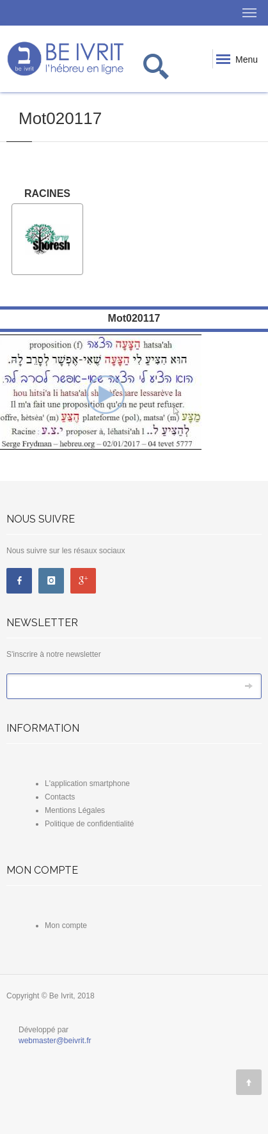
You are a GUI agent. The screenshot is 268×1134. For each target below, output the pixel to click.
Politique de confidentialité (89, 823)
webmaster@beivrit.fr (55, 1040)
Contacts (60, 796)
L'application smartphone (87, 783)
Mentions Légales (75, 810)
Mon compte (66, 925)
